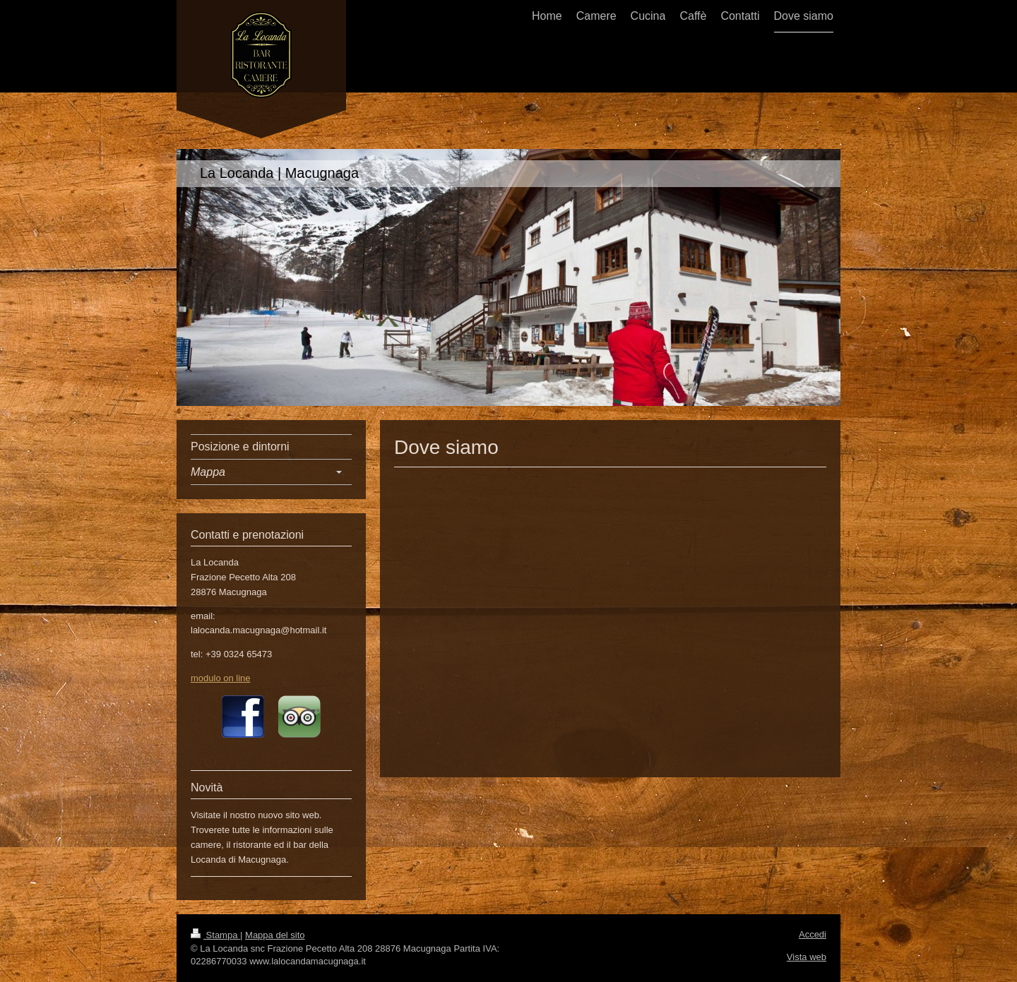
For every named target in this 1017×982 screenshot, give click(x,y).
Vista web (806, 957)
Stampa (215, 935)
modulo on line (221, 678)
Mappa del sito (275, 935)
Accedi (812, 934)
